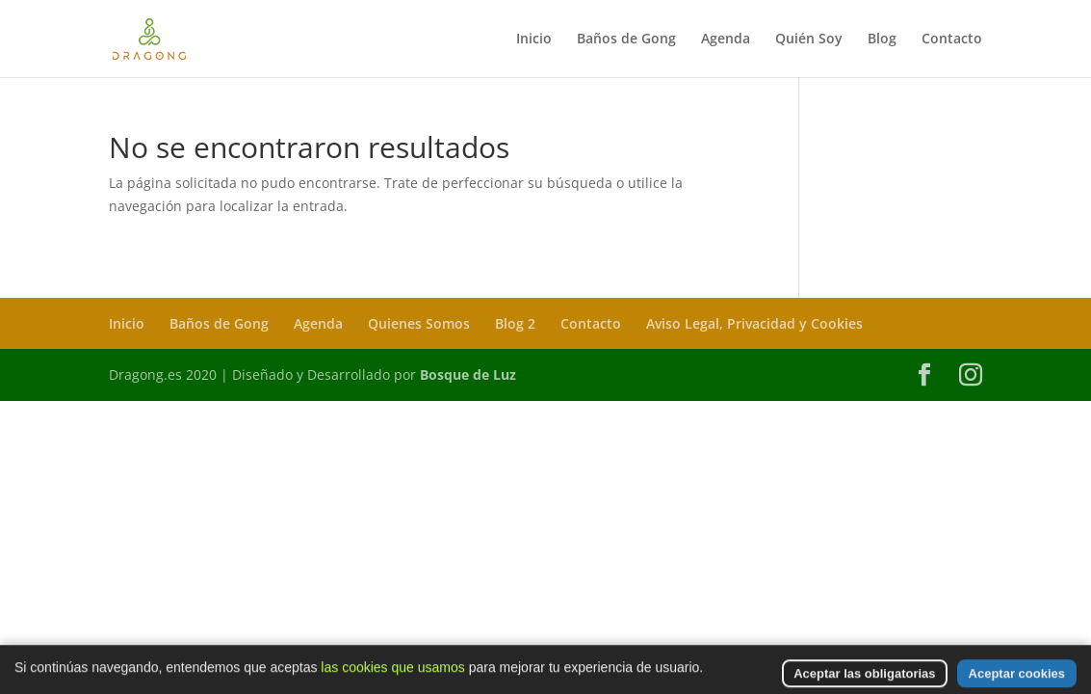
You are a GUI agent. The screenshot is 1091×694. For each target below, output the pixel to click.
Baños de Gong (626, 39)
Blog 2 (515, 323)
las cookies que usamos (392, 681)
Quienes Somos (419, 323)
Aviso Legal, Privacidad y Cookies (754, 323)
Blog (882, 39)
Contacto (952, 39)
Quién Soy (809, 39)
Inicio (534, 39)
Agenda (725, 39)
